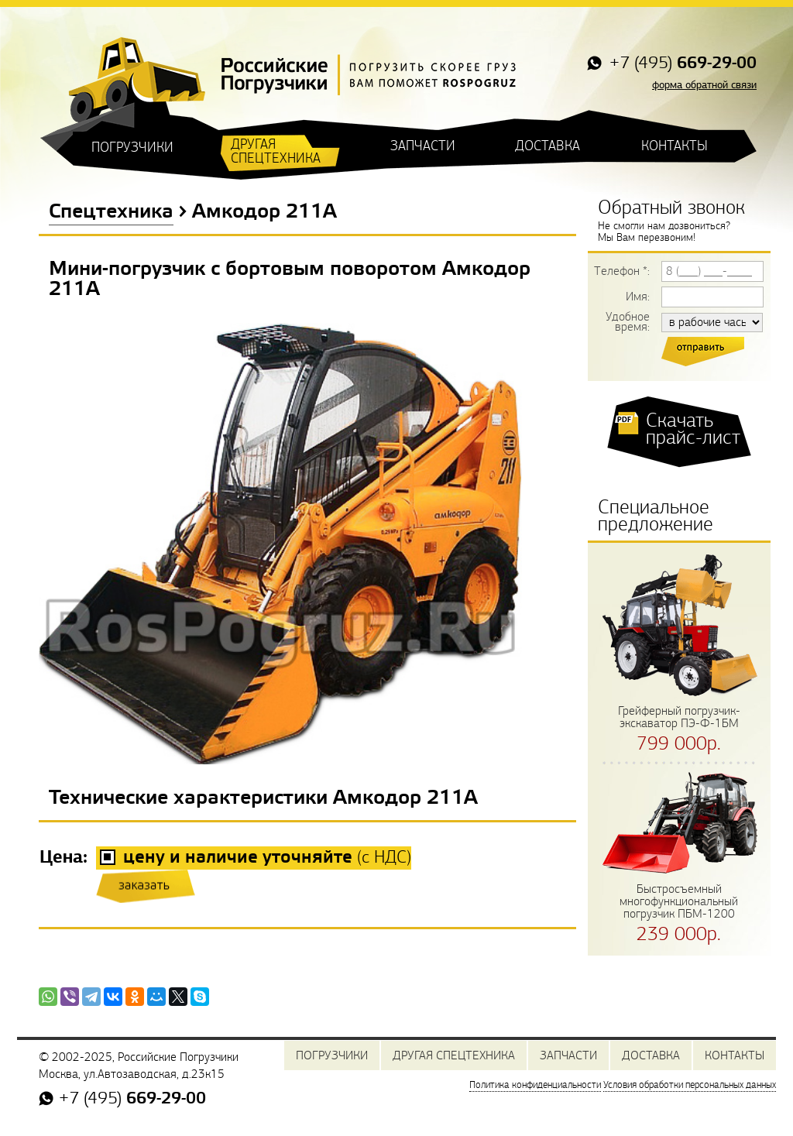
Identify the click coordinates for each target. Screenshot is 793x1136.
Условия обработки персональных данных (689, 1085)
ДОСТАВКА (547, 146)
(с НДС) (267, 857)
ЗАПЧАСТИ (422, 146)
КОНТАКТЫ (674, 146)
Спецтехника (111, 212)
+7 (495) (681, 64)
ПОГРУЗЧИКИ (132, 147)
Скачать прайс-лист (693, 429)
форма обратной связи (704, 84)
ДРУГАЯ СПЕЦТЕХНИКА (276, 151)
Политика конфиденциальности (535, 1085)
